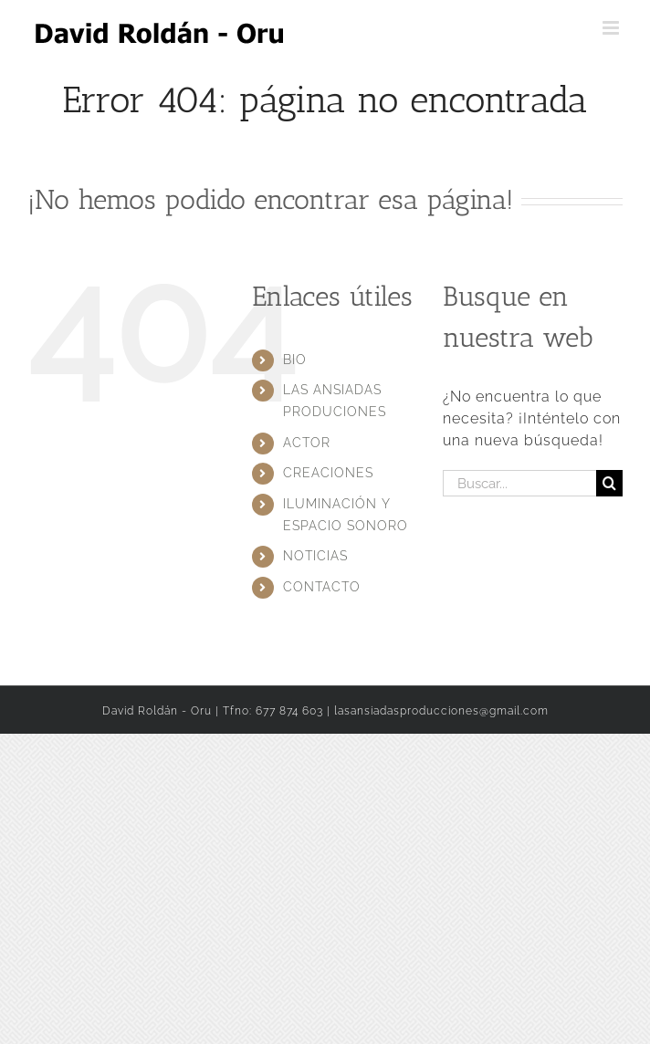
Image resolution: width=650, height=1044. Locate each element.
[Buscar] (609, 483)
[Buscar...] (519, 483)
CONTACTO (322, 586)
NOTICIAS (315, 555)
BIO (295, 359)
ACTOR (306, 442)
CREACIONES (328, 472)
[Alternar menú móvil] (613, 27)
